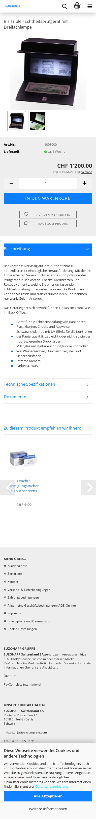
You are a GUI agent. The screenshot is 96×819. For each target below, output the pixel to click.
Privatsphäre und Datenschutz (29, 621)
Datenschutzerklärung (52, 786)
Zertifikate (15, 573)
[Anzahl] (48, 183)
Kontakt (13, 582)
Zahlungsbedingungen (23, 597)
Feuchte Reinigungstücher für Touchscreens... (24, 485)
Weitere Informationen (48, 808)
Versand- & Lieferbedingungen (29, 590)
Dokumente (15, 396)
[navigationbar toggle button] (89, 6)
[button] (11, 183)
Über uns (10, 676)
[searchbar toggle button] (64, 6)
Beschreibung (17, 249)
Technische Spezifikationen (29, 384)
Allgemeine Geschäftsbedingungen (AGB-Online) (42, 605)
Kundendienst (17, 566)
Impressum (15, 613)
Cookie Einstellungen (22, 629)
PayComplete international (22, 684)
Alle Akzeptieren (48, 796)
